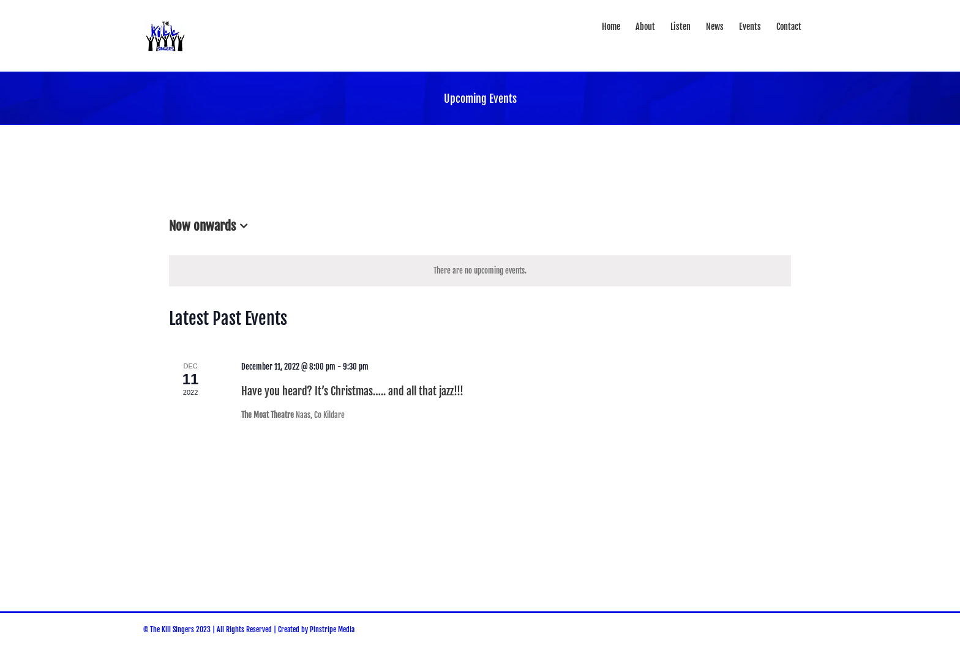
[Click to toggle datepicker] (211, 226)
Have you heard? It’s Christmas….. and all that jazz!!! (352, 391)
